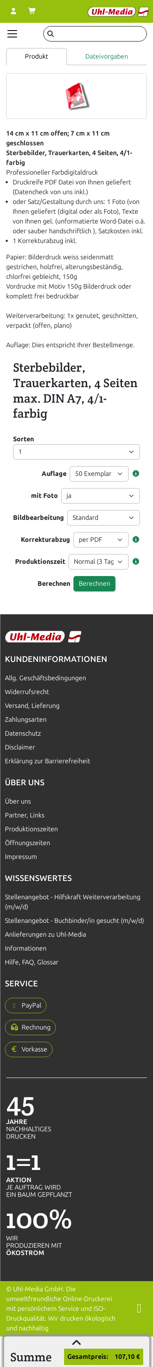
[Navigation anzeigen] (12, 34)
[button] (136, 474)
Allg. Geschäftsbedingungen (45, 678)
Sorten (23, 439)
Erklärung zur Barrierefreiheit (47, 761)
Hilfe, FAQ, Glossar (31, 962)
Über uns (18, 801)
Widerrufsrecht (27, 692)
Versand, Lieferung (32, 706)
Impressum (21, 857)
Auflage (54, 474)
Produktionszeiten (31, 829)
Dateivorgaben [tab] (106, 56)
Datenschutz (23, 733)
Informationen (26, 948)
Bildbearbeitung (38, 517)
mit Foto (44, 495)
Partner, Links (24, 815)
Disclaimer (20, 747)
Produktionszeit (40, 561)
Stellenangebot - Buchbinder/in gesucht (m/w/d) (74, 920)
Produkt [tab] (36, 56)
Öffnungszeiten (27, 843)
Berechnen (54, 583)
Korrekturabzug (45, 539)
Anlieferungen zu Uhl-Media (45, 934)
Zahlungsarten (26, 719)
